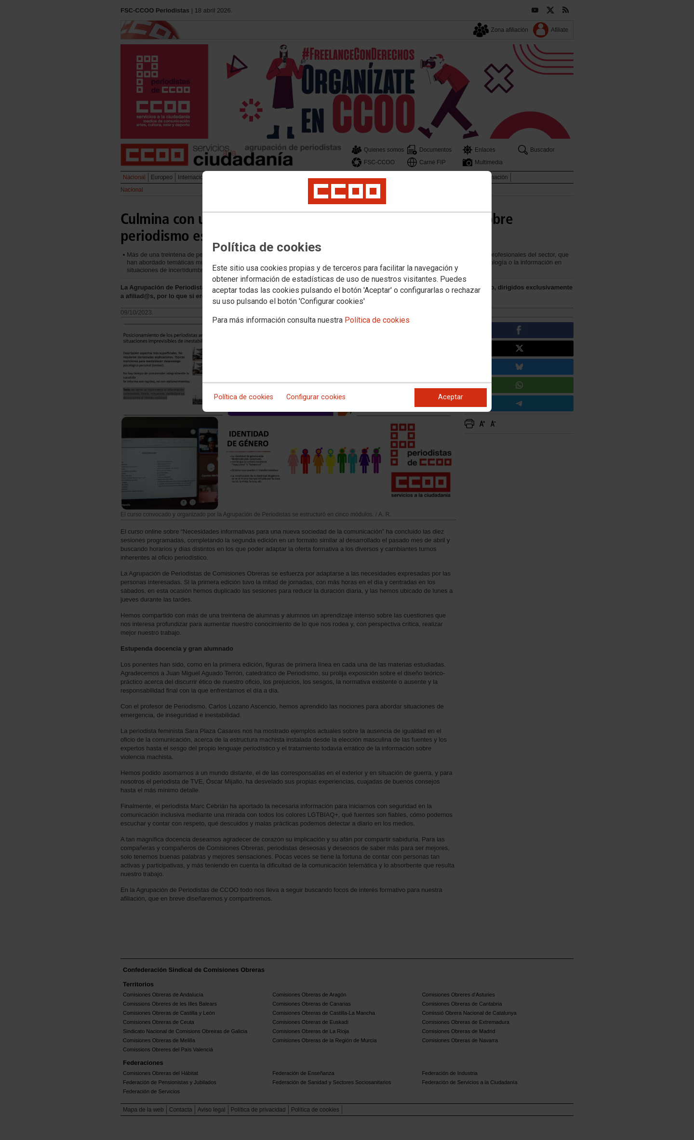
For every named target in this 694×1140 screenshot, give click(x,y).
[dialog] (347, 291)
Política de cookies (377, 320)
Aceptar (450, 397)
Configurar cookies (316, 397)
